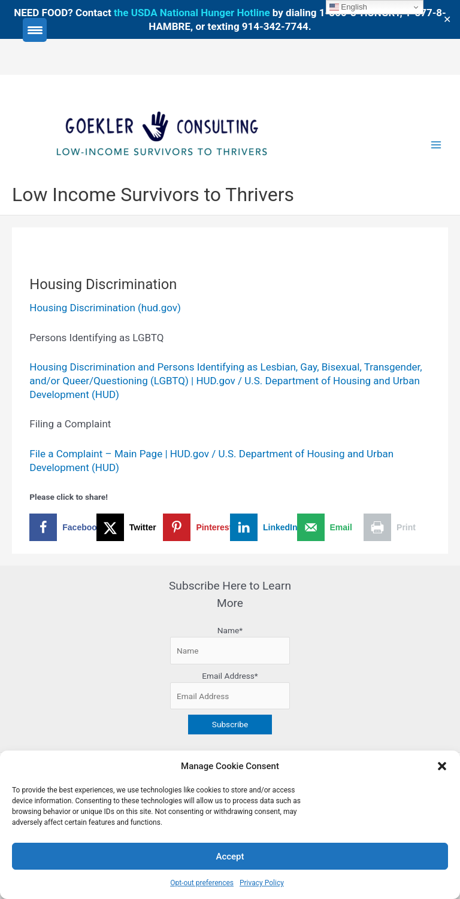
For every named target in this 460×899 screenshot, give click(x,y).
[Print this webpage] (397, 527)
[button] (442, 766)
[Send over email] (330, 527)
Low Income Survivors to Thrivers (153, 194)
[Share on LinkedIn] (263, 527)
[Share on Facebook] (62, 527)
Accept (230, 856)
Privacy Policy (262, 883)
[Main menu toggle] (436, 145)
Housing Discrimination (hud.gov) (105, 308)
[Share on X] (130, 527)
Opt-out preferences (202, 883)
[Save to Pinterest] (196, 527)
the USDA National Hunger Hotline (192, 13)
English (348, 7)
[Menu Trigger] (35, 30)
